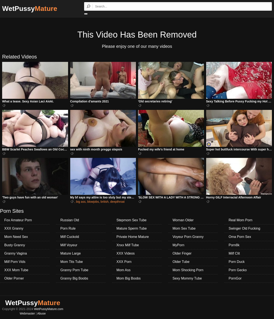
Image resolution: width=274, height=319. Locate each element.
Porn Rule (68, 228)
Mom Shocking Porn (188, 270)
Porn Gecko (238, 270)
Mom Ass (123, 270)
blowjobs (93, 201)
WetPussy (29, 8)
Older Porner (14, 278)
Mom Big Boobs (128, 278)
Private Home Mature (132, 237)
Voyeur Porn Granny (188, 237)
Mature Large (70, 253)
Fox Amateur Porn (18, 220)
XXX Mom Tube (16, 270)
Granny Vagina (15, 253)
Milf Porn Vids (14, 262)
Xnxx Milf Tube (127, 245)
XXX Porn (123, 262)
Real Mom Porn (240, 220)
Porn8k (234, 245)
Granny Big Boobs (74, 278)
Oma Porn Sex (240, 237)
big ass (80, 201)
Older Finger (182, 253)
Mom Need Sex (16, 237)
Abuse (41, 313)
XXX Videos (125, 253)
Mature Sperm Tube (131, 228)
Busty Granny (14, 245)
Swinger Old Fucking (244, 228)
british (105, 201)
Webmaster (27, 313)
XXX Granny (13, 228)
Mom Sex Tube (184, 228)
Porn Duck (237, 262)
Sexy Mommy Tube (187, 278)
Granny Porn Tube (74, 270)
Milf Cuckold (69, 237)
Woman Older (183, 220)
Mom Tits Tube (71, 262)
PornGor (235, 278)
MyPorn (178, 245)
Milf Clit (234, 253)
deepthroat (117, 201)
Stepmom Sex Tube (131, 220)
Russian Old (69, 220)
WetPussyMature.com (48, 309)
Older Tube (181, 262)
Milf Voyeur (68, 245)
